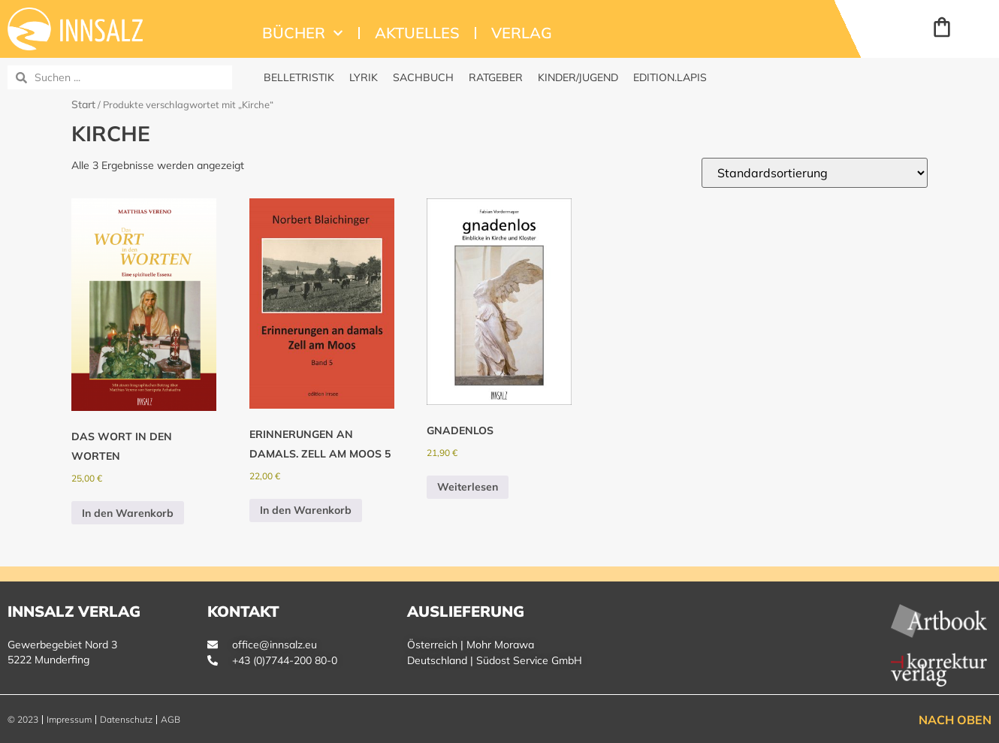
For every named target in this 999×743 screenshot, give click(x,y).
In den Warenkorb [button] (128, 513)
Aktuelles (417, 32)
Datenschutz (126, 719)
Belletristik (299, 77)
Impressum (69, 719)
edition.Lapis (670, 77)
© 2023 (23, 719)
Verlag (521, 32)
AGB (170, 719)
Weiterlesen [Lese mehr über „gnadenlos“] (467, 487)
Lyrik (363, 77)
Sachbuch (423, 77)
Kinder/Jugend (578, 77)
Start (83, 104)
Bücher (302, 33)
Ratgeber (496, 77)
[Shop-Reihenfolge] (815, 173)
